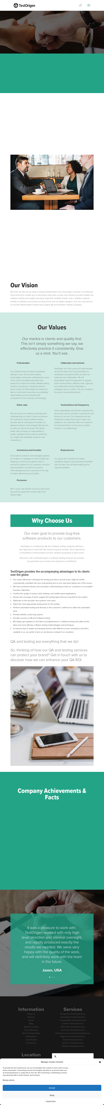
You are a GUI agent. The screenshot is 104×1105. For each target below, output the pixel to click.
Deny (52, 1095)
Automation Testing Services (72, 1017)
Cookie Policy (51, 1101)
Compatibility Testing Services (73, 1020)
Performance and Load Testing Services (73, 1033)
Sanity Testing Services (73, 1040)
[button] (100, 1062)
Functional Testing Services (73, 1030)
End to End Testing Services (73, 1027)
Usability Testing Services (73, 1046)
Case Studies (31, 1040)
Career (31, 1020)
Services (31, 1017)
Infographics (31, 1036)
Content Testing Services (73, 1023)
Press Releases (31, 1030)
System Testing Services (72, 1043)
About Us (31, 1014)
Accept (52, 1088)
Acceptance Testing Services (72, 1014)
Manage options (8, 1080)
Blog (31, 1023)
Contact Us (31, 1043)
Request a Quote (31, 1027)
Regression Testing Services (73, 1036)
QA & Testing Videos (31, 1033)
